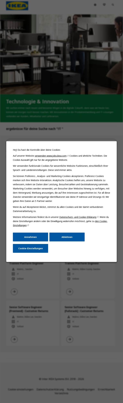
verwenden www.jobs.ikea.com (51, 161)
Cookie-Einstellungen (31, 250)
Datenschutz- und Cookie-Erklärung (77, 220)
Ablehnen (67, 239)
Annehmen (31, 239)
